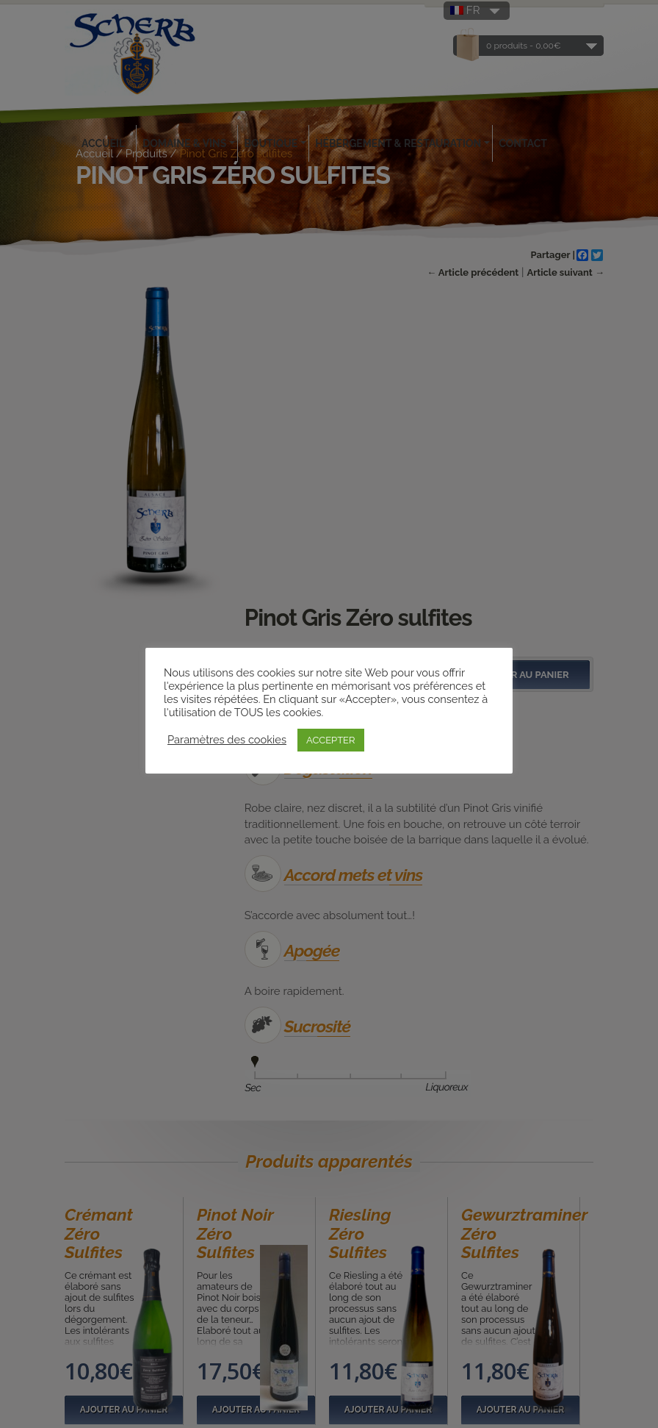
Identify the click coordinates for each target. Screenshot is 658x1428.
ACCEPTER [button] (330, 740)
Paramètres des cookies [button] (226, 739)
